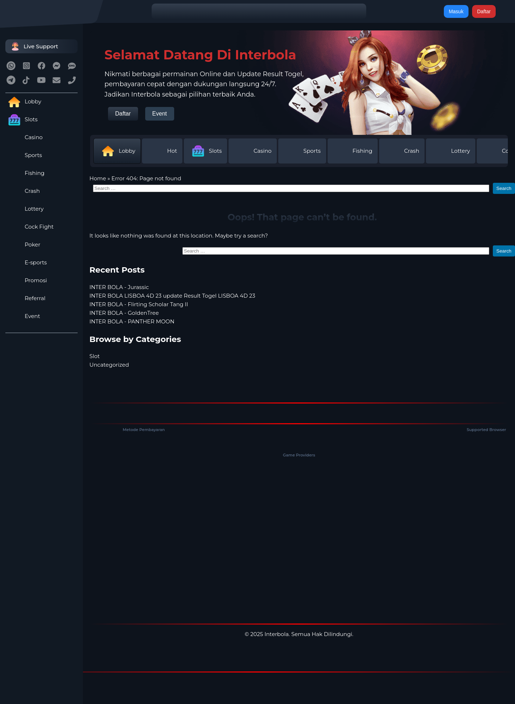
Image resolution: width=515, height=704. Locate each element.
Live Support (33, 46)
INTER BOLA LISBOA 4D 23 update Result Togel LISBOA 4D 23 (172, 295)
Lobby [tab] (117, 151)
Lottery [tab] (450, 151)
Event (22, 316)
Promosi (26, 280)
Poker (22, 244)
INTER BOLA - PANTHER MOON (132, 321)
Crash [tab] (401, 151)
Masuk (456, 11)
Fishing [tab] (352, 151)
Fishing (24, 173)
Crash (22, 190)
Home (97, 178)
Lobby (23, 101)
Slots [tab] (205, 151)
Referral (25, 298)
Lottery (24, 208)
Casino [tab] (252, 151)
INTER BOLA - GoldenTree (124, 312)
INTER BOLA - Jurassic (119, 287)
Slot (94, 356)
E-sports (26, 262)
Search (503, 188)
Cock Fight (29, 226)
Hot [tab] (162, 151)
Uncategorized (109, 364)
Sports (23, 155)
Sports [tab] (302, 151)
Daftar (484, 11)
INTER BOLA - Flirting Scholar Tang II (138, 304)
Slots (21, 119)
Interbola (276, 634)
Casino (24, 137)
